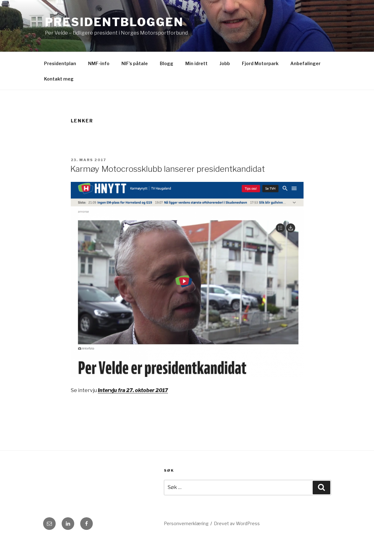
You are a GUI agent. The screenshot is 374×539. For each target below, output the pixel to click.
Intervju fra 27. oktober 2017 (133, 390)
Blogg (166, 63)
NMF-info (98, 63)
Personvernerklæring (186, 523)
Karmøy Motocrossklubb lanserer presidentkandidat (167, 169)
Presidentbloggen (114, 22)
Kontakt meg (59, 78)
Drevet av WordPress (237, 523)
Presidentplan (60, 63)
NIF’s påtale (134, 63)
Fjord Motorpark (260, 63)
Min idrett (196, 63)
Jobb (225, 63)
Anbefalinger (305, 63)
